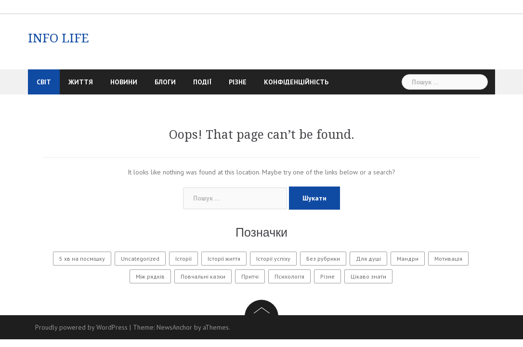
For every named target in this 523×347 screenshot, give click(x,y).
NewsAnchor (174, 327)
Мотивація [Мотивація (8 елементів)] (448, 258)
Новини (123, 82)
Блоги (165, 82)
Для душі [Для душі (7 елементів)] (368, 258)
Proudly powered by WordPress (81, 327)
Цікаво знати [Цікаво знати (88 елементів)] (368, 276)
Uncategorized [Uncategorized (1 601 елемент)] (140, 258)
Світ (44, 82)
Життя (80, 82)
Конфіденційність (296, 82)
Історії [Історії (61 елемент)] (183, 258)
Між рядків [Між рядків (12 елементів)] (150, 276)
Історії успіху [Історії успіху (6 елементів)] (273, 258)
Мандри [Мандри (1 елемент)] (407, 258)
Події (202, 82)
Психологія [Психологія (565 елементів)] (289, 276)
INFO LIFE (58, 38)
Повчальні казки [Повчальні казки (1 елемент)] (203, 276)
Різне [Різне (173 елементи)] (327, 276)
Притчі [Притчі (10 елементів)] (250, 276)
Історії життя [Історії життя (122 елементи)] (224, 258)
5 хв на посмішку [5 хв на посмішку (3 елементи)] (82, 258)
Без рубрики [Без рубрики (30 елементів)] (323, 258)
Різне (238, 82)
